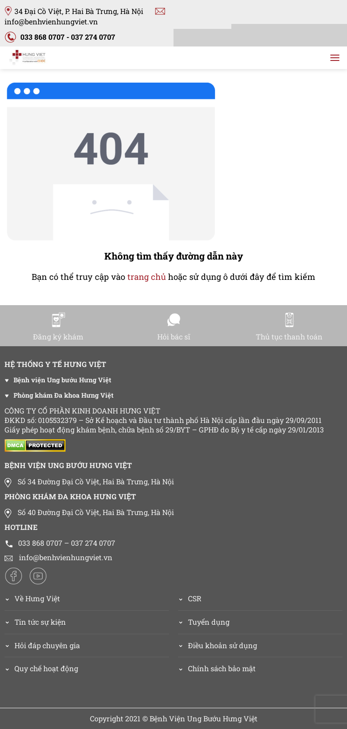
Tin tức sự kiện (40, 622)
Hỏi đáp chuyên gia (47, 645)
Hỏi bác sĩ (173, 326)
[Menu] (334, 57)
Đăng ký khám (58, 326)
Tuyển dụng (209, 622)
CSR (195, 598)
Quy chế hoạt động (46, 668)
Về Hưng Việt (32, 598)
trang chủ (146, 276)
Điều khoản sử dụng (222, 645)
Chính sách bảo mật (222, 668)
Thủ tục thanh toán (289, 326)
